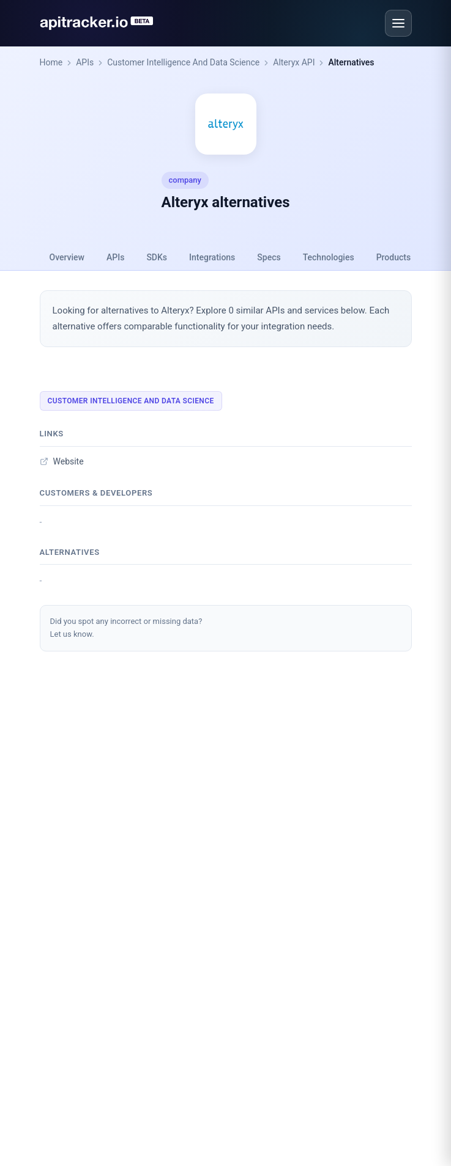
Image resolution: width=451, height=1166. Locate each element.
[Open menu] (398, 23)
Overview (67, 257)
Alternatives (351, 62)
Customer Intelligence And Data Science (183, 62)
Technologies (328, 257)
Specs (268, 257)
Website (62, 461)
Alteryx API (294, 62)
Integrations (212, 257)
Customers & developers (96, 492)
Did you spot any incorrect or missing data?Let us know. (126, 628)
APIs (85, 62)
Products (393, 257)
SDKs (156, 257)
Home (51, 62)
